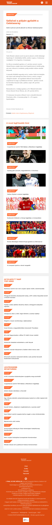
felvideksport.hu (23, 490)
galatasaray (24, 113)
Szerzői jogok (32, 512)
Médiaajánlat (23, 512)
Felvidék (26, 471)
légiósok (31, 113)
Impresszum (15, 512)
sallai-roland (16, 113)
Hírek (26, 466)
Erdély (26, 468)
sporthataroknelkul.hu (26, 486)
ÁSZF (39, 512)
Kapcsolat (26, 473)
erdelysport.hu (25, 488)
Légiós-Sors (10, 14)
